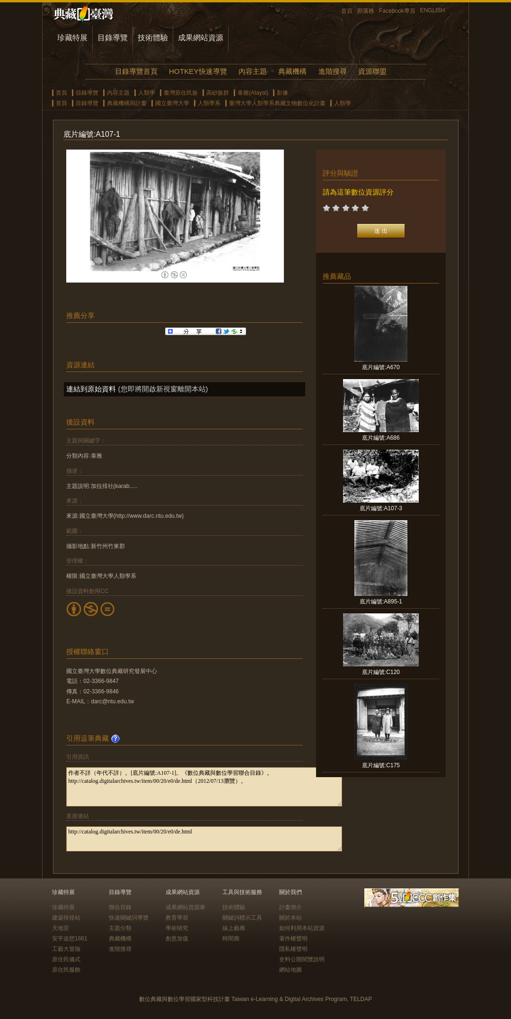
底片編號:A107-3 (381, 508)
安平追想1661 (70, 938)
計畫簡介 (290, 907)
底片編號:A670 (380, 367)
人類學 (146, 92)
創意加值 (177, 938)
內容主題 (252, 71)
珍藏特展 (72, 38)
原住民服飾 (66, 969)
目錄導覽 (112, 38)
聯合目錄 (120, 907)
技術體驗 (153, 38)
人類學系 (209, 103)
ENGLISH (432, 10)
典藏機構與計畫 (127, 103)
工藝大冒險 (66, 949)
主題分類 (120, 928)
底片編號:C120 (381, 672)
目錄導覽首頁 (136, 71)
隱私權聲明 (293, 949)
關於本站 (290, 917)
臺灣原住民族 (181, 92)
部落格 (365, 11)
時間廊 (230, 938)
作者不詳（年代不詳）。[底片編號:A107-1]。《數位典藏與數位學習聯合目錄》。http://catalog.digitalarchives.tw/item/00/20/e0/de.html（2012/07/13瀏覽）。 (204, 786)
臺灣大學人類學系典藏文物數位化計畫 (277, 103)
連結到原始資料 (91, 389)
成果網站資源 (200, 38)
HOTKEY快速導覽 (198, 71)
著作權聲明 (293, 938)
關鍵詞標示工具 (242, 917)
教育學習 (177, 917)
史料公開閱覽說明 (302, 959)
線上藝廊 (233, 928)
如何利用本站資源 (302, 928)
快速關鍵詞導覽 (129, 917)
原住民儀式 (66, 959)
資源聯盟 (372, 71)
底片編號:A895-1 (381, 601)
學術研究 (177, 928)
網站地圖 (290, 969)
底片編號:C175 (381, 765)
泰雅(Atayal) (253, 92)
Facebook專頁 (397, 11)
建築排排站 (66, 917)
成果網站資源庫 (185, 907)
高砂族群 (217, 92)
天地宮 (60, 928)
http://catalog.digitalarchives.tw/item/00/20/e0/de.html (204, 838)
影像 (282, 92)
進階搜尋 (332, 71)
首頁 (346, 11)
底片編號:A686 (380, 437)
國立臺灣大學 (172, 103)
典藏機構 (292, 71)
